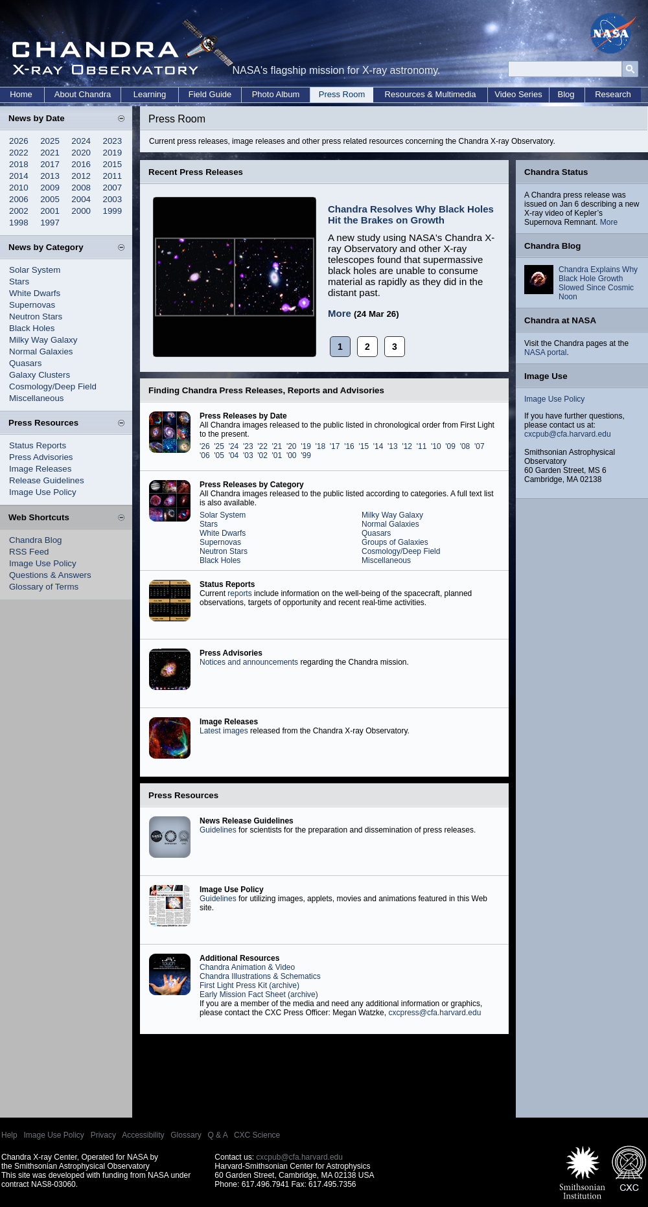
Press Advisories (41, 457)
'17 (335, 446)
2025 (50, 141)
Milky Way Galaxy (43, 340)
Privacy (103, 1135)
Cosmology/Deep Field (53, 386)
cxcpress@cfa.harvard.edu (434, 1012)
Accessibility (143, 1135)
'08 (465, 446)
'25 (219, 446)
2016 (81, 164)
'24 (234, 446)
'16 (349, 446)
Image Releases (40, 469)
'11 (422, 446)
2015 (112, 164)
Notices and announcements (249, 662)
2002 (19, 211)
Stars (19, 281)
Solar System (34, 270)
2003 (112, 199)
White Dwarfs (34, 293)
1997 (50, 222)
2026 (19, 141)
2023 (112, 141)
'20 (291, 446)
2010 (19, 187)
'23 (248, 446)
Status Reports (37, 445)
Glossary (185, 1135)
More (339, 313)
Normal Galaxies (41, 351)
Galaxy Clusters (39, 375)
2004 (81, 199)
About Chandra (82, 94)
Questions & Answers (50, 575)
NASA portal (545, 352)
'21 (277, 446)
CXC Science (257, 1135)
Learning (150, 94)
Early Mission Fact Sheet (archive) (259, 994)
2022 (19, 152)
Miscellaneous (36, 398)
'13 (393, 446)
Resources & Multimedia (430, 94)
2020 (81, 152)
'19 (306, 446)
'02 (262, 455)
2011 (112, 176)
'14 (378, 446)
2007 (112, 187)
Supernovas (32, 305)
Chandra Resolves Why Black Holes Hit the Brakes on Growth (411, 214)
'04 (234, 455)
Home (21, 94)
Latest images (224, 730)
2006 (19, 199)
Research (613, 94)
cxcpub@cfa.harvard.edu (567, 434)
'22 (262, 446)
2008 (81, 187)
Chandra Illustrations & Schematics (260, 976)
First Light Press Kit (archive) (249, 985)
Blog (565, 94)
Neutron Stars (35, 316)
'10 (436, 446)
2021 (50, 152)
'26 (205, 446)
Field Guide (210, 94)
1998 (19, 222)
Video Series (518, 94)
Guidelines (218, 829)
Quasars (25, 363)
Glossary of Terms (43, 587)
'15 (363, 446)
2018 (19, 164)
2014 (19, 176)
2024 (81, 141)
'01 (277, 455)
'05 (219, 455)
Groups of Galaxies (395, 542)
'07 (479, 446)
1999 (112, 211)
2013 (50, 176)
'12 (407, 446)
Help (9, 1135)
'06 (205, 455)
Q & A (217, 1135)
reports (239, 593)
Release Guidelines (46, 480)
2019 (112, 152)
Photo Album (276, 94)
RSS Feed (29, 552)
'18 (321, 446)
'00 (291, 455)
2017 (50, 164)
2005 (50, 199)
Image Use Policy (42, 492)
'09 (450, 446)
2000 (81, 211)
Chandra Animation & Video (247, 967)
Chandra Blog (35, 540)
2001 (50, 211)
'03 (248, 455)
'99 (306, 455)
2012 (81, 176)
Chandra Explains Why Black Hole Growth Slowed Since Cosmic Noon (598, 283)
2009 (50, 187)
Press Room (342, 94)
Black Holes (31, 328)
